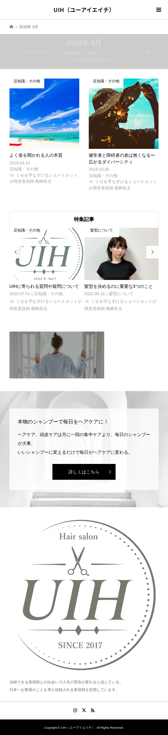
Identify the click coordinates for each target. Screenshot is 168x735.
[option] (46, 270)
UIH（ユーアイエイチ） (84, 9)
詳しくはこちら (84, 471)
